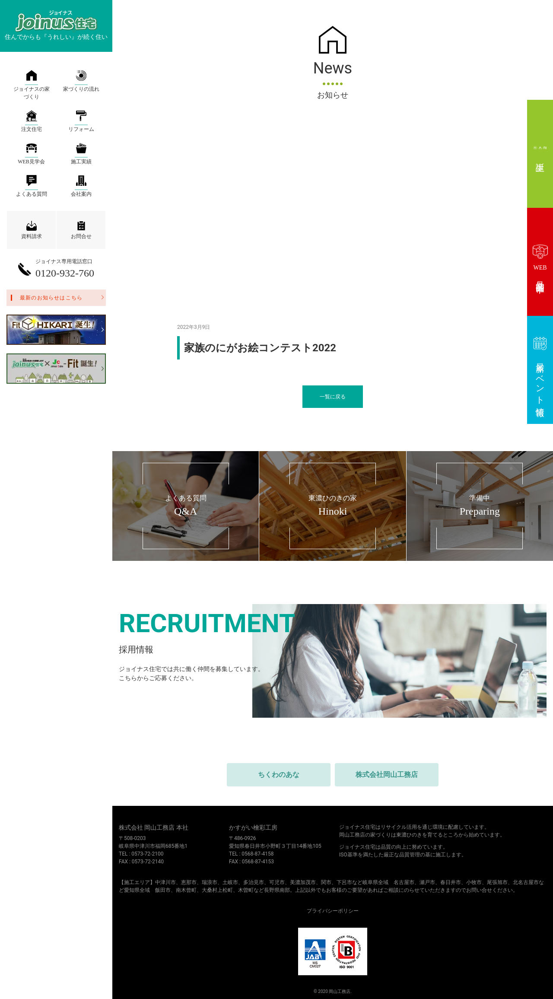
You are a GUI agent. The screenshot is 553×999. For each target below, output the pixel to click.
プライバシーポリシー (333, 911)
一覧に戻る (333, 397)
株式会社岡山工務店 (387, 774)
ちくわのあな (278, 774)
